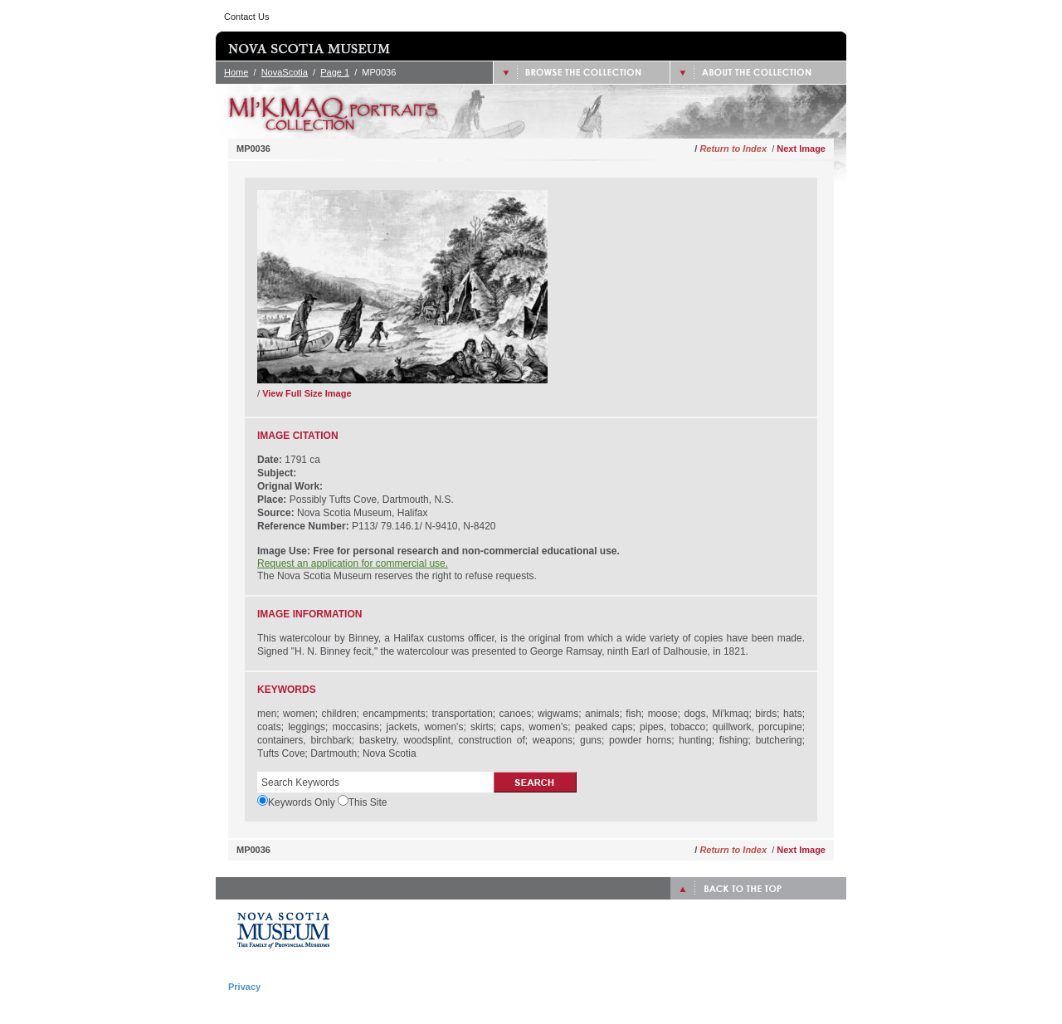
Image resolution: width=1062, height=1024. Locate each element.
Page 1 (334, 72)
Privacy (244, 987)
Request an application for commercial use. (352, 563)
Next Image (801, 149)
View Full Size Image (306, 393)
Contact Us (246, 17)
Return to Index (733, 149)
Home (236, 72)
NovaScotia (284, 72)
